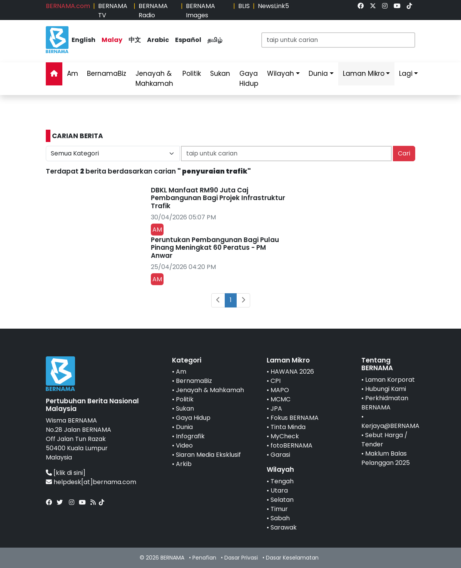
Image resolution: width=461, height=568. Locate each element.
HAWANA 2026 (292, 371)
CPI (276, 380)
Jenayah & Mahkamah (154, 78)
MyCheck (285, 436)
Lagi (406, 73)
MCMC (281, 399)
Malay (112, 39)
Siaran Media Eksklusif (208, 454)
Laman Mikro (363, 73)
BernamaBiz (106, 73)
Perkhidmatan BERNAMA (384, 403)
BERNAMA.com (68, 6)
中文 (135, 39)
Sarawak (284, 527)
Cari (404, 153)
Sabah (280, 518)
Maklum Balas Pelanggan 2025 (385, 458)
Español (188, 39)
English (83, 39)
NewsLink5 (273, 6)
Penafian (204, 557)
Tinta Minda (288, 427)
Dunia (318, 73)
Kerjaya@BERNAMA (390, 425)
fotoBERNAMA (291, 445)
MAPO (280, 390)
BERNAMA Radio (153, 11)
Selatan (282, 499)
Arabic (158, 39)
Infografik (190, 436)
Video (184, 445)
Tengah (282, 481)
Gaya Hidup (248, 78)
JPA (276, 408)
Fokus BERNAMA (295, 417)
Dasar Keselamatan (292, 557)
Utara (279, 490)
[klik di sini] (69, 472)
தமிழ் (214, 39)
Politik (191, 73)
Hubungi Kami (385, 388)
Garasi (280, 454)
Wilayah (280, 73)
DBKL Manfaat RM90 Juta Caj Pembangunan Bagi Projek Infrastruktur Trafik (218, 197)
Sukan (220, 73)
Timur (279, 509)
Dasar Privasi (241, 557)
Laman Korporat (390, 379)
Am (72, 73)
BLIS (244, 6)
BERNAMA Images (200, 11)
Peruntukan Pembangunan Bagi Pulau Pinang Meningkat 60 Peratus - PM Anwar (215, 247)
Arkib (184, 463)
